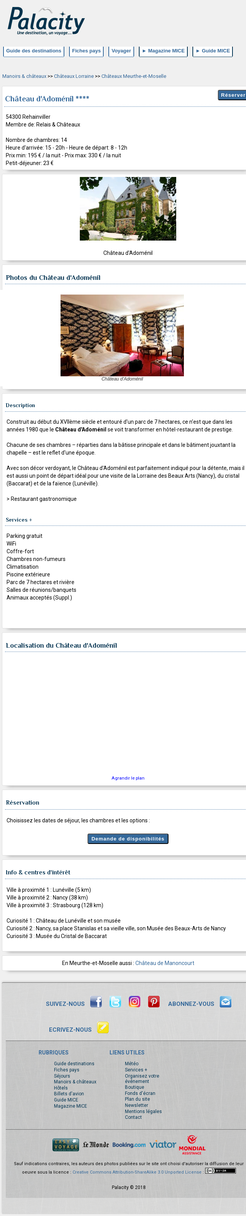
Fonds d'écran (140, 1093)
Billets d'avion (69, 1093)
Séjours (62, 1076)
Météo (131, 1063)
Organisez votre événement (142, 1078)
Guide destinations (74, 1063)
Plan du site (137, 1099)
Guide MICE (66, 1100)
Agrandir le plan (128, 778)
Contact (133, 1117)
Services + (136, 1070)
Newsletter (136, 1105)
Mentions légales (143, 1111)
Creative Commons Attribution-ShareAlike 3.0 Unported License (137, 1172)
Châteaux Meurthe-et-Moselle (133, 76)
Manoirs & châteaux (24, 76)
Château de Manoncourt (164, 963)
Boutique (134, 1087)
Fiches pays (66, 1070)
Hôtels (61, 1088)
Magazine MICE (70, 1106)
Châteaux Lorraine (74, 76)
